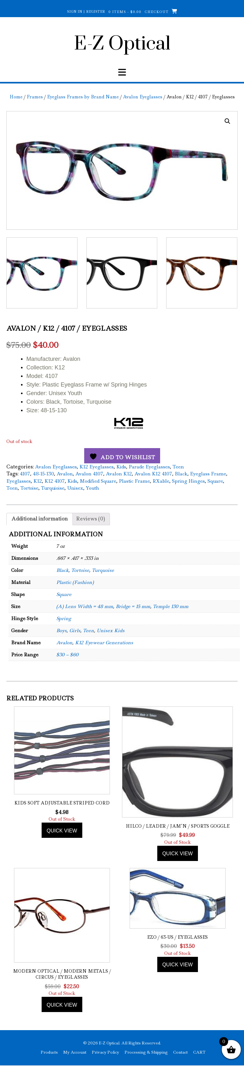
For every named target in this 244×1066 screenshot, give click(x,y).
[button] (227, 121)
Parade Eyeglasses (149, 466)
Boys (61, 630)
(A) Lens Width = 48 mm (84, 606)
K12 (37, 481)
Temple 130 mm (170, 606)
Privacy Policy (105, 1052)
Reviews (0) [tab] (90, 518)
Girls (74, 630)
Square (215, 481)
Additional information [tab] (39, 518)
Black (181, 474)
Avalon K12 (119, 474)
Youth (92, 488)
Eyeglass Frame (208, 474)
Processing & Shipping (146, 1052)
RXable (160, 481)
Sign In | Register (86, 11)
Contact (180, 1052)
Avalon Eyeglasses (142, 97)
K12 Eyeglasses (96, 466)
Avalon (65, 474)
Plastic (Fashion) (75, 582)
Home (16, 97)
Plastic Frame (134, 481)
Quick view (62, 830)
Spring (63, 618)
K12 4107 (54, 481)
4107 (25, 474)
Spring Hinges (188, 481)
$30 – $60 (67, 655)
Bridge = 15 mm (133, 606)
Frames (35, 97)
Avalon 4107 (89, 474)
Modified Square (98, 481)
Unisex (75, 488)
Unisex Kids (111, 630)
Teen (178, 466)
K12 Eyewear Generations (104, 642)
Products (49, 1052)
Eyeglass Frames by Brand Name (83, 97)
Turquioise (52, 488)
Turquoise (103, 570)
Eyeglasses (18, 481)
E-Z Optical (122, 44)
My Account (74, 1052)
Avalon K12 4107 (153, 474)
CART (199, 1052)
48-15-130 (43, 474)
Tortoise (29, 488)
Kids (121, 466)
